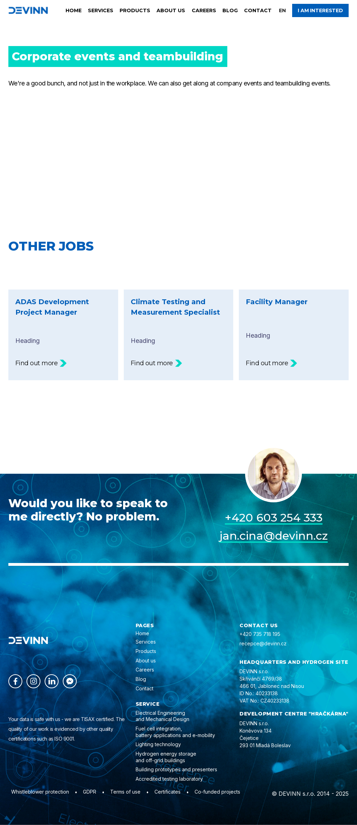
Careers (204, 10)
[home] (28, 10)
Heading (63, 332)
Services (100, 10)
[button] (282, 10)
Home (74, 10)
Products (135, 10)
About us (171, 10)
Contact (258, 10)
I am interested (320, 10)
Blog (230, 10)
